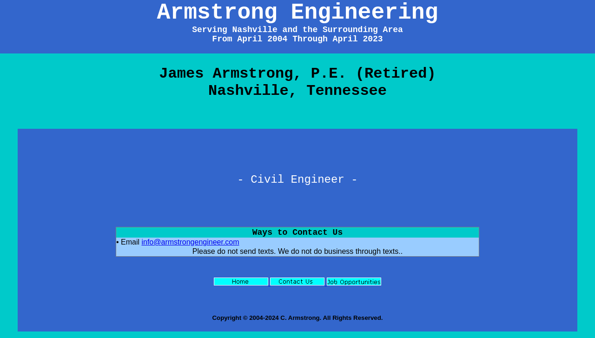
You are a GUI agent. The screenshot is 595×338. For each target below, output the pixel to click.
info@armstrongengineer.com (190, 242)
